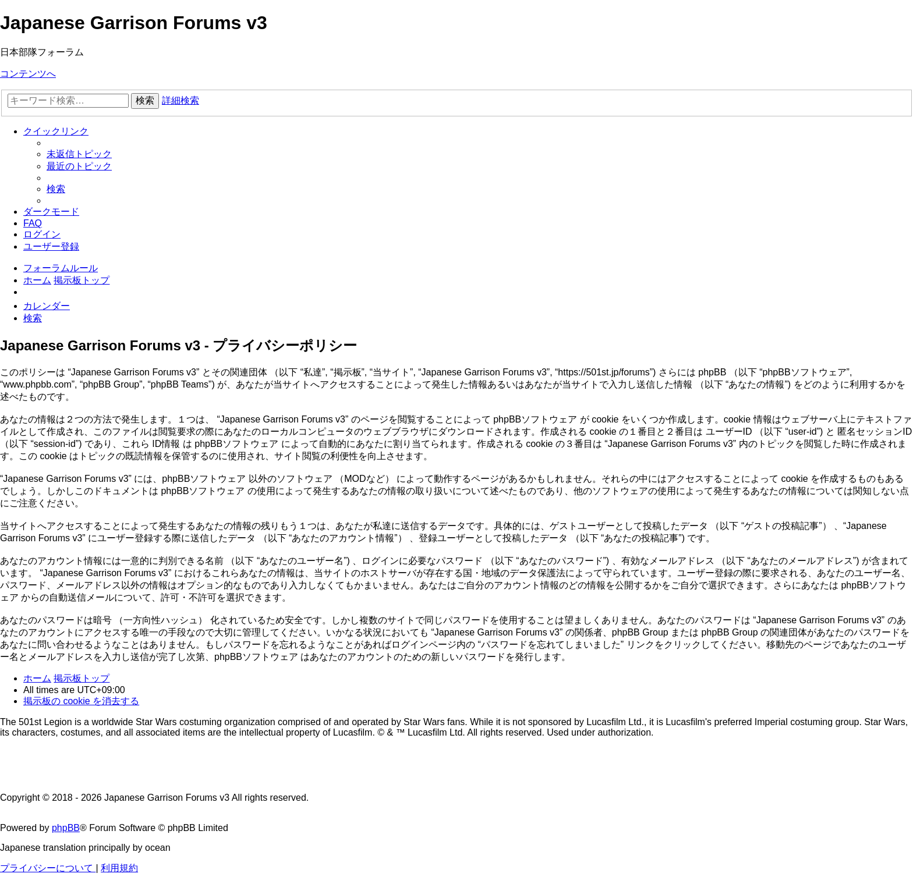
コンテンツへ (28, 74)
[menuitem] (79, 154)
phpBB (66, 828)
